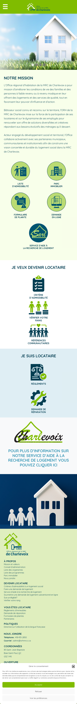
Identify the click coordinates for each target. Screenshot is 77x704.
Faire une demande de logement (18, 589)
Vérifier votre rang (12, 600)
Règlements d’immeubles (15, 610)
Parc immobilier (11, 575)
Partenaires (9, 619)
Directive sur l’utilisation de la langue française (24, 627)
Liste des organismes (13, 570)
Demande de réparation (15, 613)
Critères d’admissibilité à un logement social (23, 586)
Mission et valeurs (12, 564)
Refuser (38, 691)
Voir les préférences (38, 698)
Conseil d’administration (14, 567)
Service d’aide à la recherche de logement (23, 592)
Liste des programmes (14, 572)
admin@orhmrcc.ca (22, 640)
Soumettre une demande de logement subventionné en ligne (31, 595)
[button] (73, 666)
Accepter (38, 685)
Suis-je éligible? (10, 597)
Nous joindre (9, 578)
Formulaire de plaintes (14, 616)
